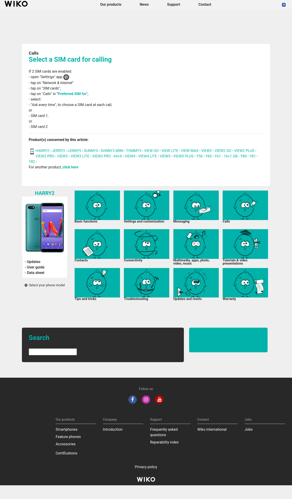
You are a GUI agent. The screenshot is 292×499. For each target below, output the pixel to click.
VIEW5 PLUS (183, 156)
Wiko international (212, 429)
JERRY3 (59, 151)
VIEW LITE (170, 151)
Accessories (66, 444)
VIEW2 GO (223, 151)
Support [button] (173, 4)
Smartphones (67, 429)
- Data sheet (34, 273)
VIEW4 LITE (147, 156)
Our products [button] (110, 4)
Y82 (32, 161)
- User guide (34, 267)
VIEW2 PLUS (244, 151)
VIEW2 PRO (45, 156)
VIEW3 (62, 156)
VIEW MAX (189, 151)
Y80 (243, 156)
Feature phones (68, 437)
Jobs (249, 429)
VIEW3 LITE (79, 156)
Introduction (113, 429)
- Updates (32, 262)
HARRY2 (42, 151)
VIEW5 (165, 156)
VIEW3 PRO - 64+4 (107, 156)
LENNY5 (74, 151)
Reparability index (164, 442)
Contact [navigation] (204, 4)
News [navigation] (144, 4)
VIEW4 (130, 156)
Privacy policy (146, 467)
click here (70, 167)
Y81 (253, 156)
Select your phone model (45, 285)
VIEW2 (206, 151)
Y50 (199, 156)
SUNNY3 (91, 151)
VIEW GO (151, 151)
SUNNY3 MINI (112, 151)
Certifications (66, 453)
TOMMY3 (133, 151)
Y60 (209, 156)
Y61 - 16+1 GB (227, 156)
